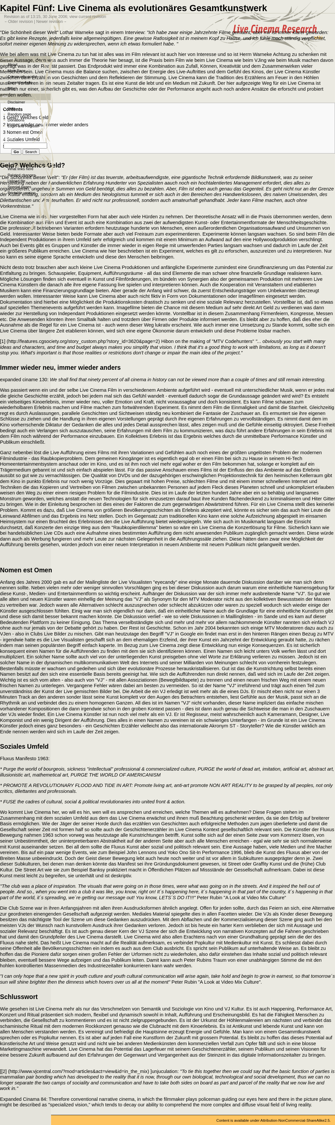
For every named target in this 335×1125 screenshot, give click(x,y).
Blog (11, 88)
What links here (20, 169)
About (12, 64)
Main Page (17, 71)
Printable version (21, 193)
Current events (20, 82)
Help (11, 108)
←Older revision (18, 21)
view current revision (87, 16)
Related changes (22, 175)
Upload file (16, 181)
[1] (2, 341)
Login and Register (23, 126)
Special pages (19, 187)
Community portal (22, 77)
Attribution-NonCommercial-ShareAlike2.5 (295, 1120)
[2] (4, 1071)
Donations (16, 120)
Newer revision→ (51, 21)
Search (7, 139)
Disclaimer (16, 102)
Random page (19, 114)
